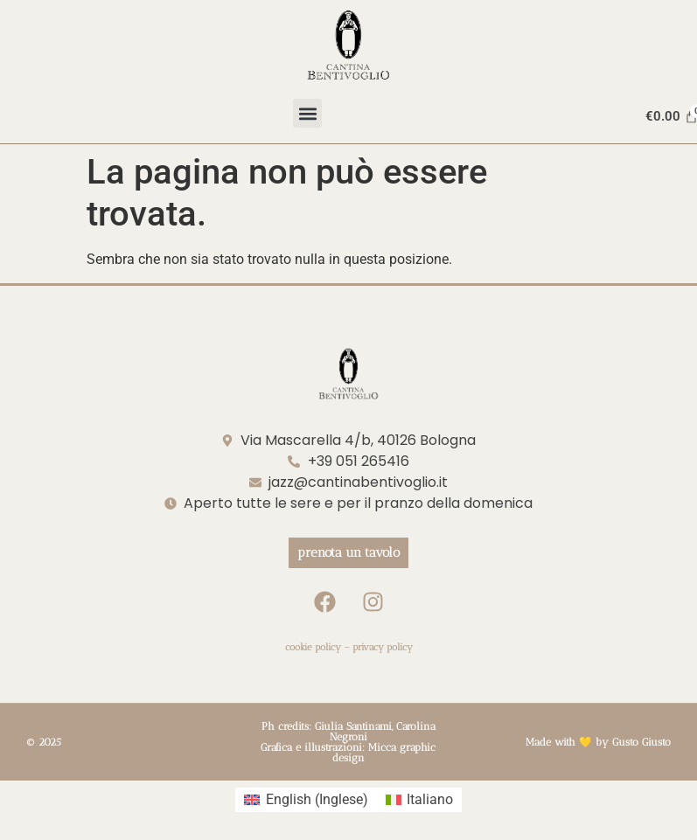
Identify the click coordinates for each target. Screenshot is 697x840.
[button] (307, 113)
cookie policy (313, 647)
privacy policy (382, 647)
